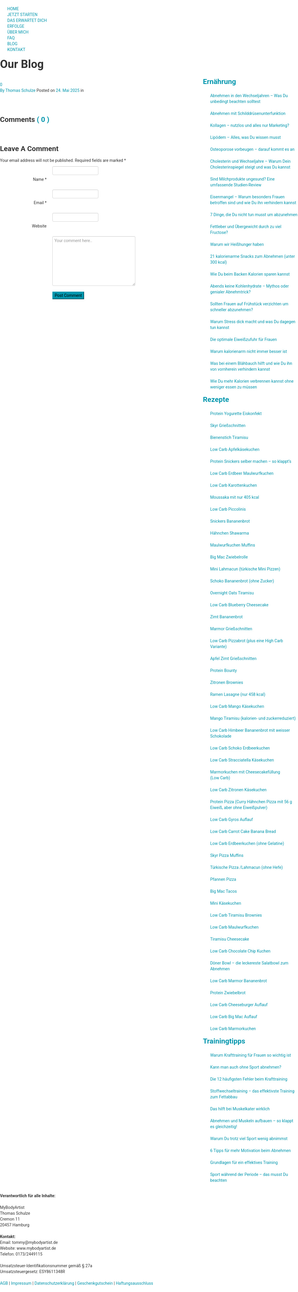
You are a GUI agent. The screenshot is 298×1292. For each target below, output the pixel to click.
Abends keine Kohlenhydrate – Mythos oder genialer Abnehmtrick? (249, 289)
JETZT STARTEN (22, 14)
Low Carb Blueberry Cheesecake (239, 605)
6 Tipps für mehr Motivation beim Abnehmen (250, 1150)
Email (40, 202)
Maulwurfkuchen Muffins (232, 545)
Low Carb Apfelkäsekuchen (234, 449)
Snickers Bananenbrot (230, 521)
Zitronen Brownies (226, 682)
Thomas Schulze (21, 90)
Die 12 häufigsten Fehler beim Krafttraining (248, 1079)
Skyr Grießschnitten (227, 425)
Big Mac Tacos (223, 891)
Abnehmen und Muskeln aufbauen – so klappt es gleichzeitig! (251, 1123)
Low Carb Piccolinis (228, 509)
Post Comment (68, 295)
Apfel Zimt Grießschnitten (233, 658)
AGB (4, 1283)
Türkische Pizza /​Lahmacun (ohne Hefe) (246, 867)
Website (39, 226)
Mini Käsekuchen (225, 903)
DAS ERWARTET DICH (29, 20)
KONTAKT (16, 49)
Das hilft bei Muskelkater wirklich (240, 1109)
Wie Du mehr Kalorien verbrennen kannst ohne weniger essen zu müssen (251, 384)
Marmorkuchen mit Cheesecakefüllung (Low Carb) (245, 775)
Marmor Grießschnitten (231, 628)
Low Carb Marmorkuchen (233, 1028)
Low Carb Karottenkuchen (233, 485)
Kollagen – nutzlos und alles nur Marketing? (249, 125)
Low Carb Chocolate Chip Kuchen (240, 951)
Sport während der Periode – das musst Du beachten (249, 1177)
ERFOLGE (15, 26)
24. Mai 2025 (67, 90)
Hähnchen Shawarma (229, 533)
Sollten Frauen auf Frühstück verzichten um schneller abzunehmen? (249, 307)
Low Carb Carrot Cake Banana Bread (243, 831)
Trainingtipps (224, 1041)
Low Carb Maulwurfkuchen (234, 927)
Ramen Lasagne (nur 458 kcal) (237, 694)
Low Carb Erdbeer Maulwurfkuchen (242, 473)
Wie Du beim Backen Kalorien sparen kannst (250, 274)
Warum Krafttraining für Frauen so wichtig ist (250, 1055)
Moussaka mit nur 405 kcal (234, 497)
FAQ (11, 38)
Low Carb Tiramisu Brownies (236, 915)
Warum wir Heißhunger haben (237, 244)
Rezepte (216, 399)
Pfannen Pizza (223, 879)
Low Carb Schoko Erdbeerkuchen (240, 748)
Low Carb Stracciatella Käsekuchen (242, 760)
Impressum (21, 1283)
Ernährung (219, 81)
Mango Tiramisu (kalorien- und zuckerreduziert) (253, 718)
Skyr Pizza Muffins (226, 855)
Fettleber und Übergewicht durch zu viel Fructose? (245, 229)
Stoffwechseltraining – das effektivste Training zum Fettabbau (252, 1094)
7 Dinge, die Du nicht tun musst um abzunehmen (253, 214)
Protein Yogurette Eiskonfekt (236, 413)
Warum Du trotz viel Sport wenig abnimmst (249, 1138)
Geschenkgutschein (95, 1283)
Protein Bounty (223, 670)
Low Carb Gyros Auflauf (231, 819)
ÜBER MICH (18, 32)
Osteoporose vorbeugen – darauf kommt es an (252, 149)
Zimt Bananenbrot (226, 617)
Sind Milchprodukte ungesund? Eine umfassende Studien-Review (242, 182)
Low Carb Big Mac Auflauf (233, 1016)
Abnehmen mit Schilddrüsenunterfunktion (247, 113)
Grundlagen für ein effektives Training (244, 1162)
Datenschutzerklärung (54, 1283)
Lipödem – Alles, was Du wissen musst (245, 137)
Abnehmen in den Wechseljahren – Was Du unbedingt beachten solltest (249, 98)
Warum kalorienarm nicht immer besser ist (248, 351)
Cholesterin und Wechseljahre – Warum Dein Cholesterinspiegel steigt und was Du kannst (250, 164)
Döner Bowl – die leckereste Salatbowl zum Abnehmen (249, 966)
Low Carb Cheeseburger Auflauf (238, 1004)
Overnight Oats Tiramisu (232, 593)
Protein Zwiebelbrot (227, 992)
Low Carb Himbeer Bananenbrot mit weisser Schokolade (250, 733)
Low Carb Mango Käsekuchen (237, 706)
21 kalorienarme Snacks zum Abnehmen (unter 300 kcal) (252, 259)
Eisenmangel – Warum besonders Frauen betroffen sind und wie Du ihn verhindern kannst (253, 200)
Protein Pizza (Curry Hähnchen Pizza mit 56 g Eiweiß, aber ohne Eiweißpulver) (251, 804)
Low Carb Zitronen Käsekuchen (238, 789)
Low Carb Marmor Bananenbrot (238, 980)
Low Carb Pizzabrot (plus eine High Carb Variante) (246, 643)
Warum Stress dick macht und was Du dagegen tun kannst (252, 324)
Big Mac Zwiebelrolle (229, 557)
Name (40, 179)
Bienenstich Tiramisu (229, 437)
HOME (13, 8)
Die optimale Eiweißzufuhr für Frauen (243, 339)
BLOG (12, 43)
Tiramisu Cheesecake (229, 939)
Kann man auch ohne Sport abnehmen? (245, 1067)
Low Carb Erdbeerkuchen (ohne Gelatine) (247, 843)
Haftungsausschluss (134, 1283)
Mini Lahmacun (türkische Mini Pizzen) (245, 569)
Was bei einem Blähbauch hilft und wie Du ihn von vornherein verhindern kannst (251, 366)
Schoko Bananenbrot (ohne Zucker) (242, 581)
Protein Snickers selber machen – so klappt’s (250, 461)
